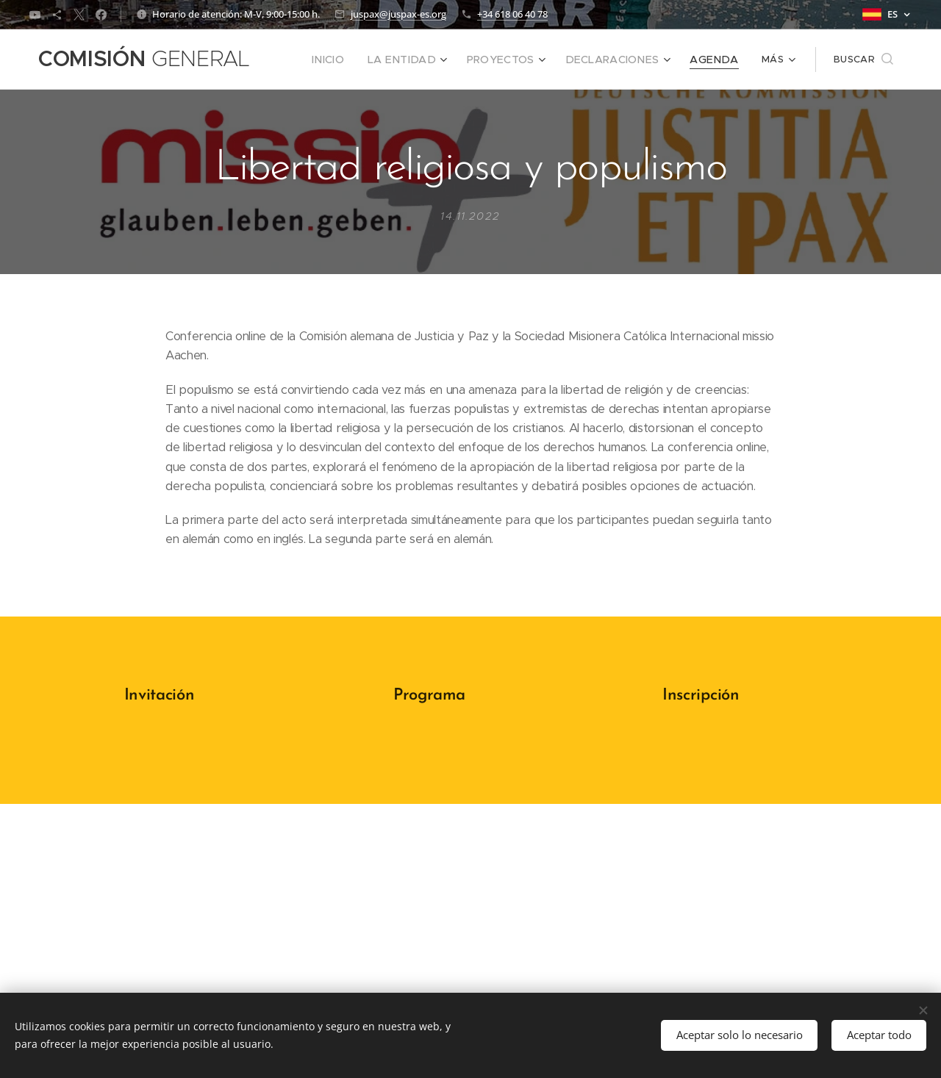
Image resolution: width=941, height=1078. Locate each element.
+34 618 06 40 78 (512, 14)
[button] (863, 59)
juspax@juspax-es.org (398, 14)
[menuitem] (361, 59)
